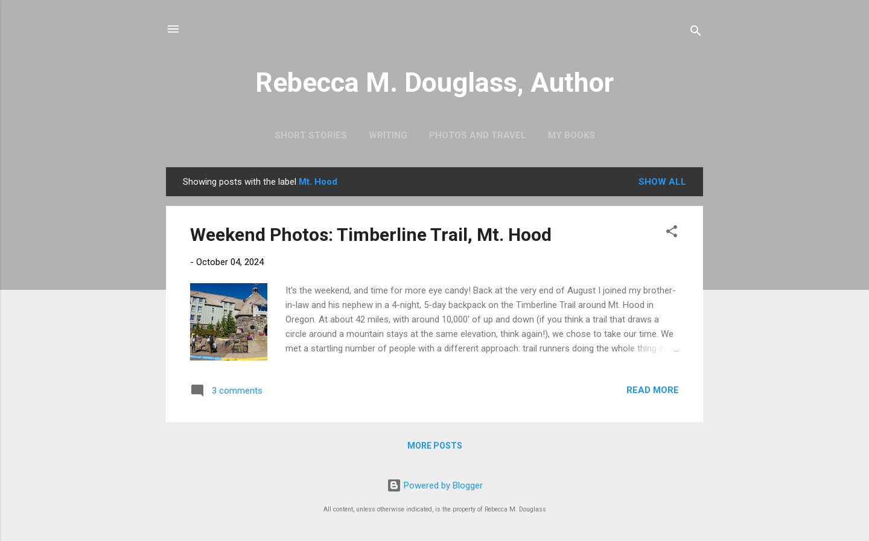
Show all (662, 181)
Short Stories (311, 135)
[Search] (696, 32)
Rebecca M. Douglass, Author (434, 82)
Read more (652, 390)
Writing (388, 135)
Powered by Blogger (435, 485)
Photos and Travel (477, 135)
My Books (571, 135)
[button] (671, 233)
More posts (434, 445)
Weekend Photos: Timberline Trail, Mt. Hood (371, 234)
